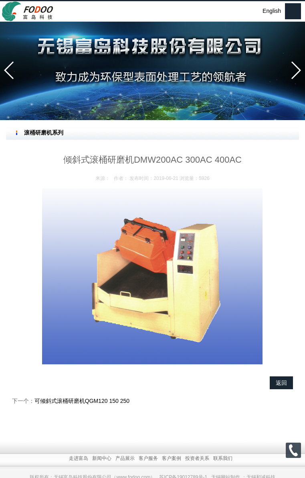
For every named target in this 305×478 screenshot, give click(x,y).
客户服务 (148, 467)
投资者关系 (197, 467)
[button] (9, 70)
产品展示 (125, 467)
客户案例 (171, 467)
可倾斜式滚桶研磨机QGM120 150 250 (81, 401)
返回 (281, 383)
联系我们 (222, 467)
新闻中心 (101, 467)
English (272, 11)
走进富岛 (78, 467)
